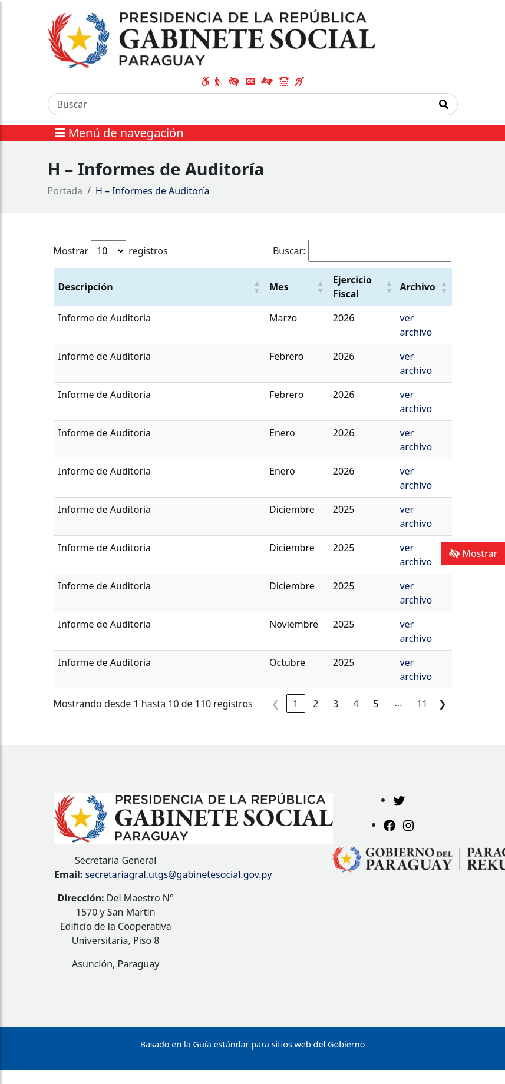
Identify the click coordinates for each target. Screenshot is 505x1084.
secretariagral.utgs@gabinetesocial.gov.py (178, 874)
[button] (256, 287)
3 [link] (335, 703)
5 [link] (375, 703)
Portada (65, 190)
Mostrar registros (111, 250)
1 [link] (295, 703)
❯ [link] (442, 703)
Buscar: (289, 250)
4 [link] (355, 703)
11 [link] (422, 703)
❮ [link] (275, 703)
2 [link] (315, 703)
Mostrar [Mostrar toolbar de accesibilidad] (473, 553)
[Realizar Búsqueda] (444, 104)
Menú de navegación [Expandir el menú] (119, 133)
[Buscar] (239, 104)
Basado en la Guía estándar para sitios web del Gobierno (252, 1044)
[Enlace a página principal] (212, 38)
